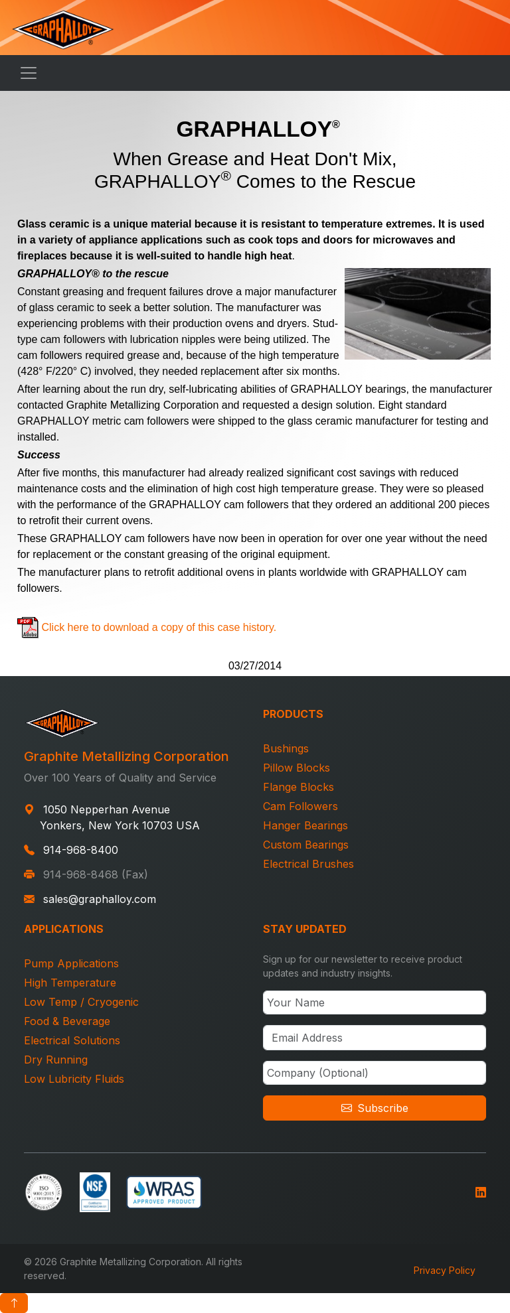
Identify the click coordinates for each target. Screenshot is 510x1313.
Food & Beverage (67, 1021)
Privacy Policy (444, 1270)
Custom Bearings (306, 844)
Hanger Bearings (305, 825)
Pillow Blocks (296, 767)
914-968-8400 (80, 850)
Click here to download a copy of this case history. (158, 627)
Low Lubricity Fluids (74, 1078)
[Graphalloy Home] (63, 27)
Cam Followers (300, 806)
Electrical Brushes (308, 863)
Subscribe (374, 1108)
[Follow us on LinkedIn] (480, 1191)
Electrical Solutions (72, 1040)
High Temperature (70, 982)
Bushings (286, 748)
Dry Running (56, 1059)
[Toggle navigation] (28, 73)
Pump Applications (71, 963)
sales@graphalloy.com (99, 899)
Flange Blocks (298, 787)
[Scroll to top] (14, 1303)
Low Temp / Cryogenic (81, 1001)
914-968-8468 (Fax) (95, 874)
